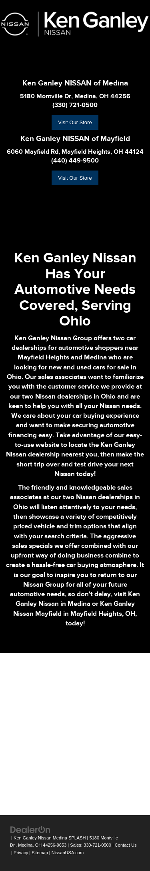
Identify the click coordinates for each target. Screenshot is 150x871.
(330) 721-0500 (75, 105)
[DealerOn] (30, 829)
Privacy (21, 852)
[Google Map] (75, 733)
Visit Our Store (75, 122)
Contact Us (126, 845)
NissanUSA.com (68, 852)
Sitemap (40, 852)
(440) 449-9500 (75, 161)
